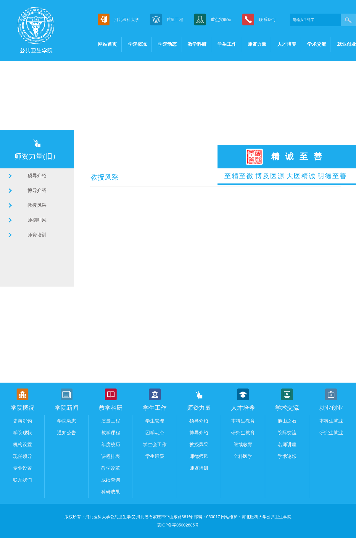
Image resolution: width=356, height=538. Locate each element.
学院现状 (22, 432)
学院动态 (167, 44)
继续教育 (242, 444)
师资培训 (37, 234)
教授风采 (37, 205)
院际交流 (287, 432)
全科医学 (242, 456)
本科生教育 (243, 420)
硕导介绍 (37, 175)
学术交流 (316, 44)
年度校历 (110, 444)
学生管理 (154, 420)
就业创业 (346, 44)
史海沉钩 (22, 420)
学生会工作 (155, 444)
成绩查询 (110, 479)
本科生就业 (331, 420)
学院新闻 (66, 407)
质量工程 (110, 420)
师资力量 (256, 44)
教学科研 (197, 44)
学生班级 (154, 456)
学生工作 (227, 44)
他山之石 (287, 420)
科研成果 (110, 491)
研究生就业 (331, 432)
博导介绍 (37, 190)
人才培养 (286, 44)
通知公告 (66, 432)
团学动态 (154, 432)
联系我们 (22, 479)
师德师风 (37, 219)
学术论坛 (287, 456)
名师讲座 (287, 444)
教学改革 (110, 468)
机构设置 (22, 444)
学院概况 (137, 44)
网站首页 (107, 44)
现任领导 (22, 456)
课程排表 (110, 456)
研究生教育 (243, 432)
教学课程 (110, 432)
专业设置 (22, 468)
